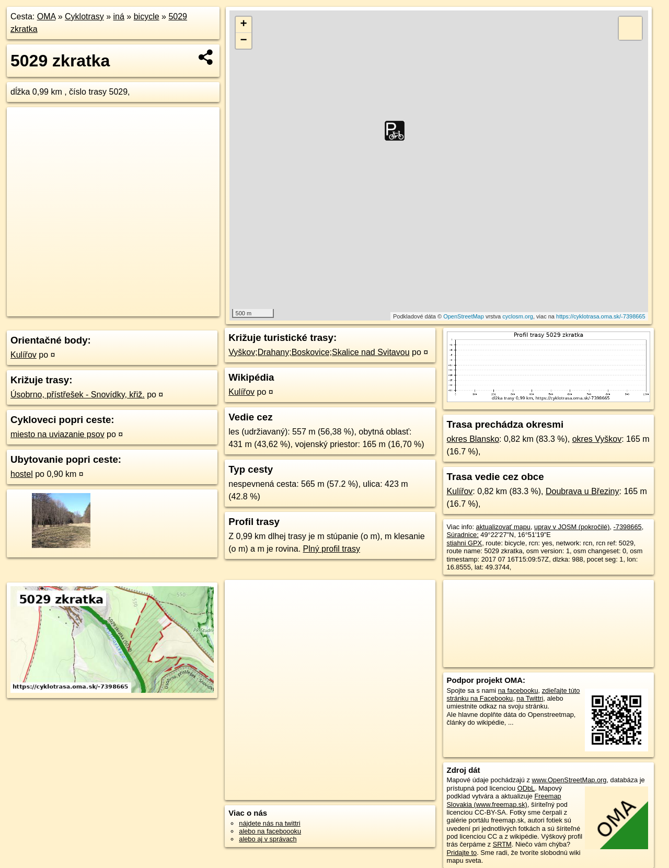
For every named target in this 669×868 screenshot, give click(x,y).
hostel (21, 474)
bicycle (146, 16)
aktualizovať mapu (503, 527)
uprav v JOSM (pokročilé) (571, 527)
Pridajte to (462, 852)
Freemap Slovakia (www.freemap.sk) (504, 800)
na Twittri (529, 698)
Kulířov (23, 354)
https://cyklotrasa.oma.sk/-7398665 (600, 316)
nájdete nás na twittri (269, 823)
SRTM (502, 844)
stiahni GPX (464, 543)
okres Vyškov (597, 439)
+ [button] (243, 24)
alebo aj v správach (267, 839)
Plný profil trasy (331, 548)
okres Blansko (473, 439)
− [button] (243, 41)
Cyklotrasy (84, 16)
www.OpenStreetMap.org (569, 780)
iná (118, 16)
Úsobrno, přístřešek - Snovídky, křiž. (77, 394)
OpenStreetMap (463, 316)
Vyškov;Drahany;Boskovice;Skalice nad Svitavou (318, 352)
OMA (46, 16)
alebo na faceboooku (270, 831)
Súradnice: (463, 535)
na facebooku (518, 690)
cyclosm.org (517, 316)
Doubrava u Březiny (582, 491)
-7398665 (628, 527)
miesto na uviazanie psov (57, 434)
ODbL (526, 788)
